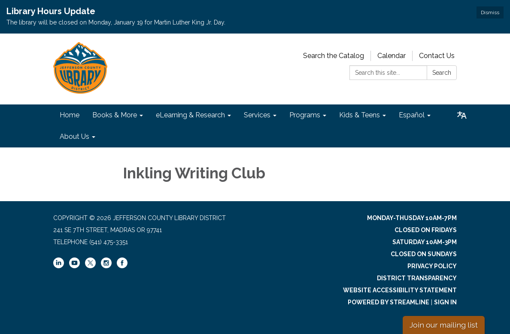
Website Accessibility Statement (400, 290)
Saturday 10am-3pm (424, 242)
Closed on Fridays (426, 230)
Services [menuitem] (257, 115)
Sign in (445, 302)
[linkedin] (58, 266)
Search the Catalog (333, 56)
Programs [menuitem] (304, 115)
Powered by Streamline (388, 302)
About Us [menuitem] (74, 136)
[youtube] (74, 266)
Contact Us (437, 56)
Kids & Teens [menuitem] (359, 115)
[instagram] (106, 266)
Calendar (391, 56)
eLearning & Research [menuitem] (190, 115)
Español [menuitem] (412, 115)
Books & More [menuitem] (114, 115)
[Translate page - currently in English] (462, 115)
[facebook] (122, 266)
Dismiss (490, 12)
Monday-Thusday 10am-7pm (412, 217)
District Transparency (417, 278)
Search (441, 72)
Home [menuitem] (69, 115)
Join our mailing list (444, 324)
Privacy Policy (432, 266)
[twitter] (90, 263)
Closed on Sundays (424, 254)
